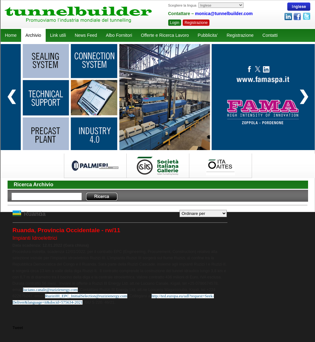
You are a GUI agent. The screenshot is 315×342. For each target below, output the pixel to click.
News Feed (86, 35)
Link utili (58, 35)
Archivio (33, 35)
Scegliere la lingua (182, 5)
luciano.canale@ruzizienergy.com (50, 290)
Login (174, 22)
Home (11, 35)
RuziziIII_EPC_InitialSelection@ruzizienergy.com (86, 296)
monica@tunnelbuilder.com (224, 13)
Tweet (18, 328)
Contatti (270, 35)
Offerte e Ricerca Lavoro (165, 35)
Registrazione (196, 22)
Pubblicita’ (208, 35)
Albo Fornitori (119, 35)
